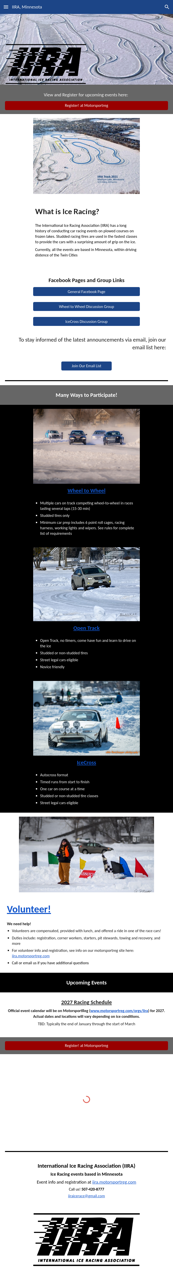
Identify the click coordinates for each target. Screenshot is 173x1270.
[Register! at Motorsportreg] (86, 105)
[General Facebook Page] (86, 291)
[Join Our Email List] (86, 366)
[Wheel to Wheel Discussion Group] (86, 306)
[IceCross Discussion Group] (86, 321)
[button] (6, 7)
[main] (86, 95)
